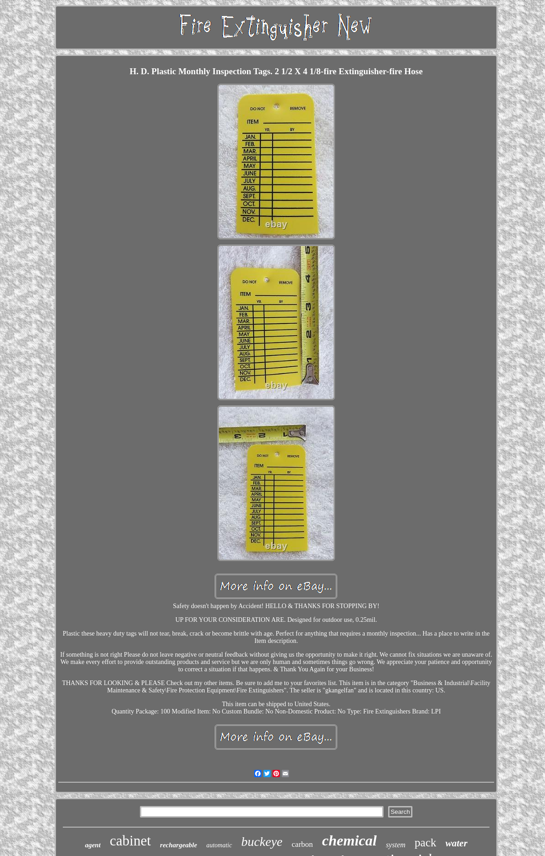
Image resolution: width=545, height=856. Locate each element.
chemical (349, 840)
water (456, 843)
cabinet (130, 841)
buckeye (262, 841)
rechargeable (178, 845)
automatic (219, 845)
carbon (302, 844)
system (396, 845)
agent (92, 845)
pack (425, 842)
